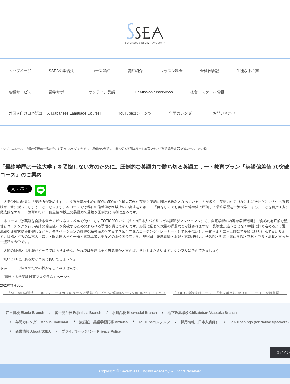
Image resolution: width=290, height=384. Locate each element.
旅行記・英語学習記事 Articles (103, 322)
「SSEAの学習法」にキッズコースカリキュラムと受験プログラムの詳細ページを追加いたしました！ (84, 293)
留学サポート (60, 92)
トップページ (20, 71)
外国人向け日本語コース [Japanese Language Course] (55, 113)
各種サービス (20, 92)
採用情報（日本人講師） (200, 322)
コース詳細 (100, 71)
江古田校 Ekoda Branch (25, 313)
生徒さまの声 (247, 71)
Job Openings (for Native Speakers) (259, 322)
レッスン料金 (171, 71)
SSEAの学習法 (61, 71)
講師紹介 (135, 71)
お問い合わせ (224, 113)
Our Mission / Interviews (153, 92)
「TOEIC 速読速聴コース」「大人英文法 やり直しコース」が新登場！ (230, 293)
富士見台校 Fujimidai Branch (78, 313)
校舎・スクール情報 (207, 92)
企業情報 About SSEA (33, 331)
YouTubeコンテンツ (135, 113)
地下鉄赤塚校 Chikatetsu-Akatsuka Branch (202, 313)
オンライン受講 (102, 92)
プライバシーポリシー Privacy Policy (91, 331)
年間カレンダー (182, 113)
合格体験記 (209, 71)
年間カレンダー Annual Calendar (41, 322)
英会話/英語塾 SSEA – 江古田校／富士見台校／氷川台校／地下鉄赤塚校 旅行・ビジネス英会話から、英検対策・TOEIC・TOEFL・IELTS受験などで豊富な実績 (145, 35)
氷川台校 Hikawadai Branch (134, 313)
